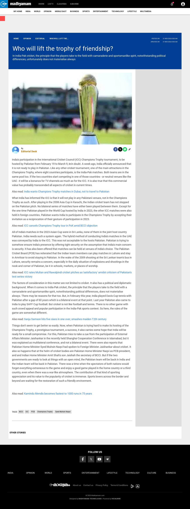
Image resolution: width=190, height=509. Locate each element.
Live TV (50, 4)
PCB (33, 412)
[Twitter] (120, 149)
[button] (4, 4)
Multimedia (145, 11)
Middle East (61, 11)
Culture (151, 473)
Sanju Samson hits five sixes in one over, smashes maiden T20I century (65, 319)
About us (77, 485)
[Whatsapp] (125, 149)
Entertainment (100, 11)
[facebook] (115, 149)
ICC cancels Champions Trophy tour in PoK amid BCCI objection (60, 225)
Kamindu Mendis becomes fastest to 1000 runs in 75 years (58, 393)
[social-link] (129, 149)
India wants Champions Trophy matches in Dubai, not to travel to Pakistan (66, 191)
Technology (118, 11)
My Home (18, 11)
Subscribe (74, 4)
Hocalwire (116, 499)
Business (74, 11)
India (28, 11)
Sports (86, 11)
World (37, 11)
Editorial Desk (29, 151)
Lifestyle (132, 11)
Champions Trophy (45, 412)
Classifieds (62, 4)
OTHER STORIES (18, 432)
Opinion (47, 11)
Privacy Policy (102, 485)
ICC (27, 412)
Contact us (88, 485)
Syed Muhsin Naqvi (62, 412)
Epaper (41, 4)
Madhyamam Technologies (90, 499)
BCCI (21, 412)
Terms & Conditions (119, 485)
